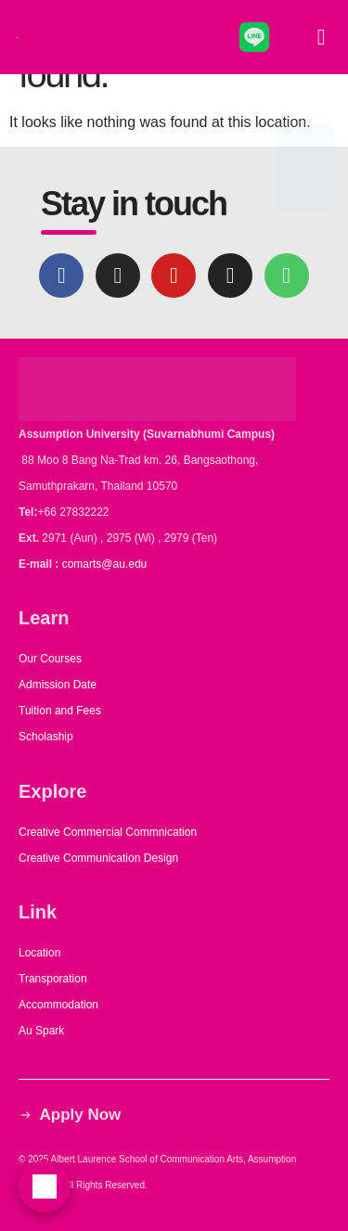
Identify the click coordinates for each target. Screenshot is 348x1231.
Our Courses (50, 658)
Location (39, 952)
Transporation (54, 978)
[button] (321, 38)
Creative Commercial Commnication (108, 832)
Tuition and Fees (60, 710)
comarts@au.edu (107, 564)
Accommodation (60, 1004)
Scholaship (46, 736)
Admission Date (58, 684)
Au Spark (41, 1030)
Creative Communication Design (98, 858)
